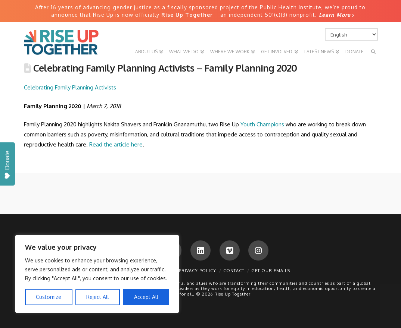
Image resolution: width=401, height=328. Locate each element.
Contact (233, 270)
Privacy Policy (197, 270)
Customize (48, 297)
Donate (7, 165)
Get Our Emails (270, 270)
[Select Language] (351, 34)
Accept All (146, 297)
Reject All (97, 297)
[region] (97, 274)
